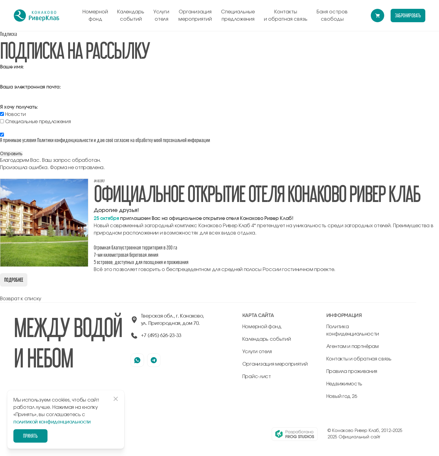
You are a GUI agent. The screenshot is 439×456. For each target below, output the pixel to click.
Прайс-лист (256, 376)
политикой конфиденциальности (52, 421)
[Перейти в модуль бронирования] (377, 15)
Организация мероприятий (195, 15)
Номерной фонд (95, 15)
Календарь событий (130, 15)
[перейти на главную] (36, 15)
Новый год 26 (341, 396)
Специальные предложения (238, 15)
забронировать (408, 15)
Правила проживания (351, 371)
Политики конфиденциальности (65, 140)
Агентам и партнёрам (352, 346)
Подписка (8, 34)
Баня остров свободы (332, 15)
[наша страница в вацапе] (137, 360)
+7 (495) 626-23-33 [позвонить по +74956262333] (161, 335)
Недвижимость (344, 383)
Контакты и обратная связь (285, 15)
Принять (30, 436)
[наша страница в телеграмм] (153, 360)
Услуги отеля (161, 15)
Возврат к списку (20, 298)
